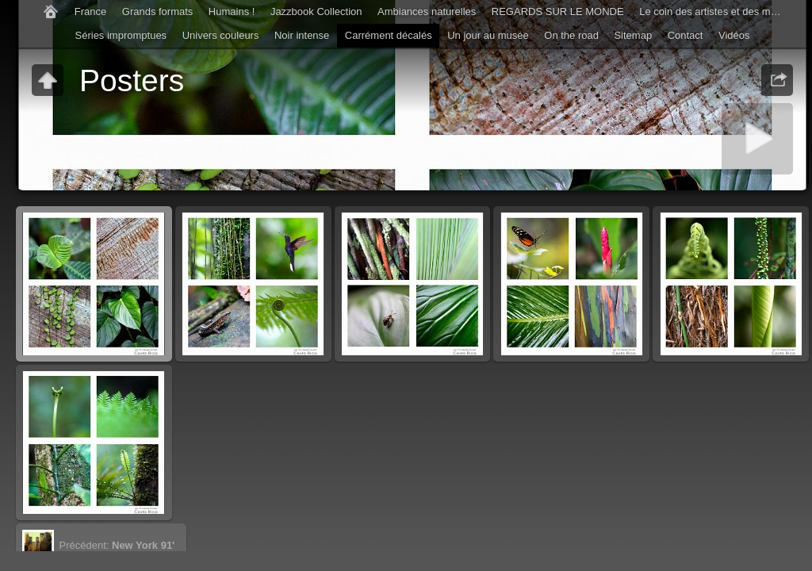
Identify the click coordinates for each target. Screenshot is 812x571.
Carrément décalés (388, 35)
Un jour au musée (488, 35)
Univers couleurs (220, 35)
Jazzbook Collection (316, 11)
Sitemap (633, 35)
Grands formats (157, 11)
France (90, 11)
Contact (685, 35)
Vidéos (734, 35)
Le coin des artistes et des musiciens (714, 11)
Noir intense (301, 35)
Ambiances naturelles (426, 11)
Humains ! (232, 11)
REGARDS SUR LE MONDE (558, 11)
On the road (571, 35)
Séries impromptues (121, 35)
